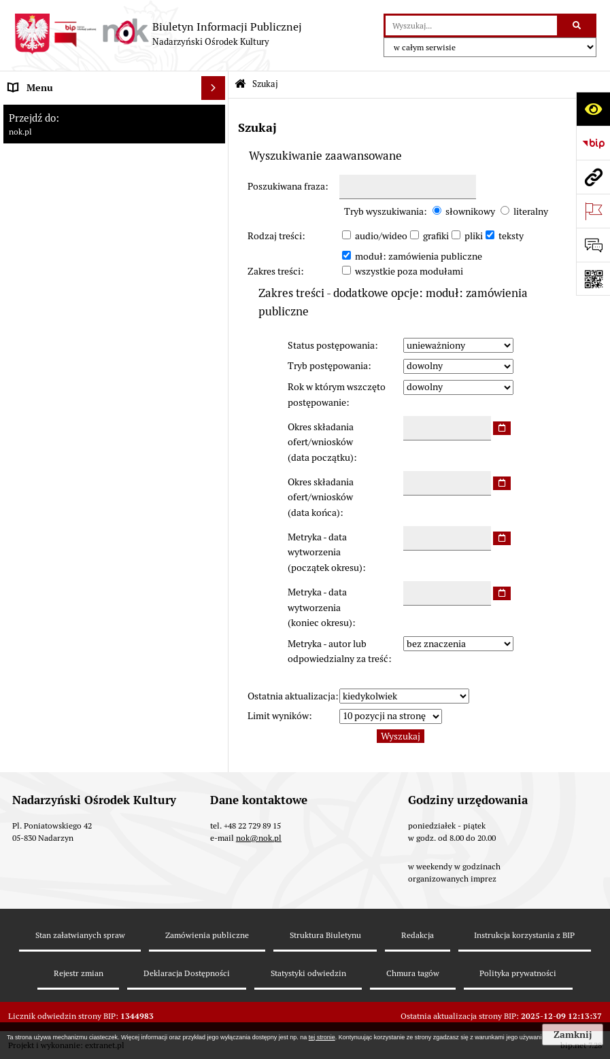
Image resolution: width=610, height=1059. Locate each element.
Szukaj (265, 84)
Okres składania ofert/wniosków (321, 442)
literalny (530, 211)
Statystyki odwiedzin (308, 973)
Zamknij (573, 1034)
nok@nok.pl (259, 838)
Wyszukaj (400, 736)
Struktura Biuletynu (325, 935)
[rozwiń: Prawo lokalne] (216, 307)
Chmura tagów (412, 973)
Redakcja (417, 935)
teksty (511, 236)
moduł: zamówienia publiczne (418, 256)
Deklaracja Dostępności (186, 973)
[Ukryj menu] (213, 88)
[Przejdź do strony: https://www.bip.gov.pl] (593, 143)
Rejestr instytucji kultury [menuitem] (59, 402)
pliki (473, 236)
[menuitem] (114, 144)
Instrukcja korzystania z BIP (524, 935)
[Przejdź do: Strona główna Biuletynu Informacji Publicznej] (240, 84)
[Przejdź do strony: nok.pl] (593, 177)
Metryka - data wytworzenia (325, 552)
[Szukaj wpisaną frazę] (577, 25)
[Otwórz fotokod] (593, 279)
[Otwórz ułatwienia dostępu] (593, 109)
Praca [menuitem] (19, 378)
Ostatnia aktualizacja (291, 696)
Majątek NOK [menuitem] (35, 330)
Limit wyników (278, 716)
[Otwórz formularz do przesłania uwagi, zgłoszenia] (593, 245)
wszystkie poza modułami (409, 271)
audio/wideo (381, 236)
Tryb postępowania (328, 366)
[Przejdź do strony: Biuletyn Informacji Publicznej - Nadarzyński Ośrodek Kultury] (158, 34)
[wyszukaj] (471, 25)
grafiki (436, 236)
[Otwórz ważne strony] (593, 211)
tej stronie (322, 1037)
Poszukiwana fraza (286, 186)
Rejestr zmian (78, 973)
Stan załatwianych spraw (80, 935)
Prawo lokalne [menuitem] (37, 306)
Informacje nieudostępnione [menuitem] (67, 425)
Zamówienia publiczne (207, 935)
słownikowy (470, 211)
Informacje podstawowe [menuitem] (58, 111)
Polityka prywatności (517, 973)
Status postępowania (331, 345)
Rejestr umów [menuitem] (36, 354)
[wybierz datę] (502, 428)
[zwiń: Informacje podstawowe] (216, 112)
